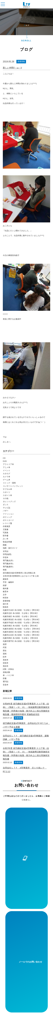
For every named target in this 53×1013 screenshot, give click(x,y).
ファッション (8, 514)
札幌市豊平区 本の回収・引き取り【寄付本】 (21, 641)
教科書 (5, 588)
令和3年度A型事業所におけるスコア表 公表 (21, 576)
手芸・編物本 (8, 582)
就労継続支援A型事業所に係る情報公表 (19, 573)
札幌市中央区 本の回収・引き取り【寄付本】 (21, 610)
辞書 (5, 678)
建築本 (5, 579)
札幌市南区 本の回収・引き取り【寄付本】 (20, 616)
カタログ (6, 473)
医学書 (5, 536)
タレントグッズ (9, 501)
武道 (5, 647)
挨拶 (5, 585)
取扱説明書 (7, 542)
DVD (5, 461)
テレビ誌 (6, 508)
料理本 (5, 598)
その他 (5, 498)
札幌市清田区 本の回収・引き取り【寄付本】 (21, 632)
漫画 (5, 654)
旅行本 (5, 604)
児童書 (5, 529)
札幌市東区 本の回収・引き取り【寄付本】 (20, 626)
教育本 (5, 592)
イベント (6, 470)
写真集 (5, 533)
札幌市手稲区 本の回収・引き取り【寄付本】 (21, 623)
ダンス (5, 505)
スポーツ (6, 492)
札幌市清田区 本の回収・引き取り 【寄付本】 (22, 629)
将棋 (5, 570)
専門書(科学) (8, 564)
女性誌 (5, 551)
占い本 (5, 539)
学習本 (5, 557)
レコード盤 (7, 523)
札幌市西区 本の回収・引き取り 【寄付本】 (21, 638)
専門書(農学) (8, 567)
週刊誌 (5, 681)
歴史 (5, 651)
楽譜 (5, 644)
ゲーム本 (6, 480)
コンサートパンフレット (13, 486)
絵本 (5, 657)
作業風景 (6, 526)
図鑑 (5, 545)
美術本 (5, 660)
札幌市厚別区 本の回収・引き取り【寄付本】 (21, 619)
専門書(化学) (8, 560)
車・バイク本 (8, 675)
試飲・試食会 (8, 669)
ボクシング (7, 517)
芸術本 (5, 663)
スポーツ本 (7, 495)
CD (4, 458)
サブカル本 (7, 489)
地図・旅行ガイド (10, 548)
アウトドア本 (8, 464)
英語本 (5, 666)
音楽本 (5, 685)
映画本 (5, 607)
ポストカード (8, 520)
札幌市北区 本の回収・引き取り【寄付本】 (20, 613)
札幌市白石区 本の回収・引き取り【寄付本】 (21, 635)
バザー (5, 511)
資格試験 (6, 672)
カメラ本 (6, 477)
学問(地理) (7, 554)
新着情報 (21, 61)
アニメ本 (6, 467)
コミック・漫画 (9, 483)
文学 (5, 595)
